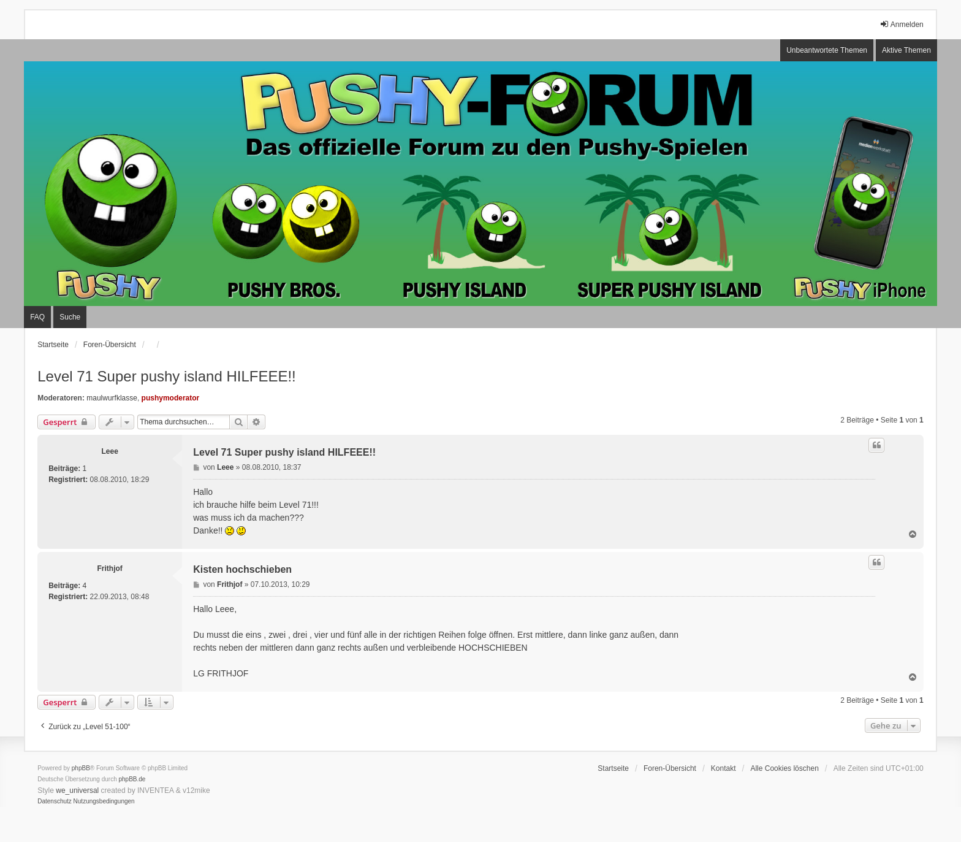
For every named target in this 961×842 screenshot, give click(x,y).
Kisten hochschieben (242, 569)
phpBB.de (132, 779)
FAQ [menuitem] (37, 317)
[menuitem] (54, 801)
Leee (110, 451)
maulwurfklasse (111, 398)
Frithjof (110, 568)
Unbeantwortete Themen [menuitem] (826, 50)
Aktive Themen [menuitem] (906, 50)
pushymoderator (171, 398)
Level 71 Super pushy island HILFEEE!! (166, 376)
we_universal (77, 790)
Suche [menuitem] (69, 317)
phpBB (81, 768)
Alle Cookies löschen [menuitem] (784, 768)
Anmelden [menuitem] (901, 24)
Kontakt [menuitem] (723, 768)
